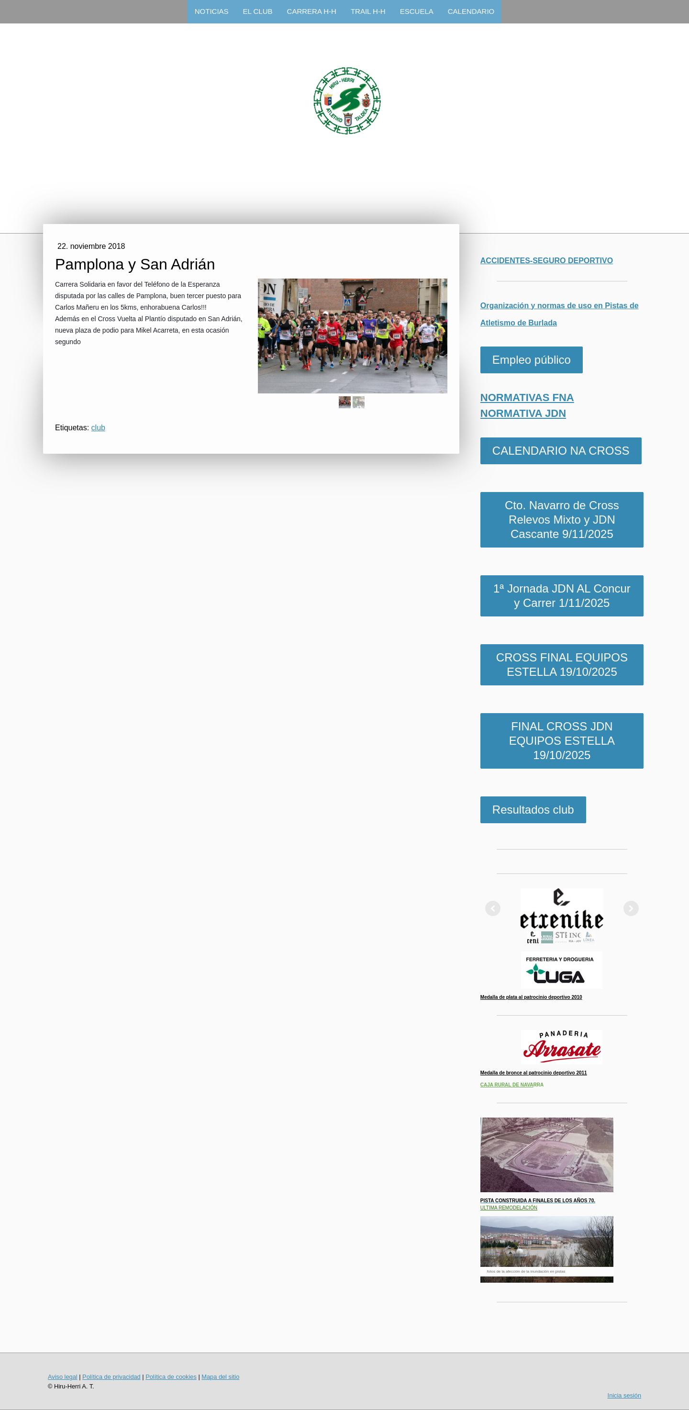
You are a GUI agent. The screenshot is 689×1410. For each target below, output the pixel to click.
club (98, 428)
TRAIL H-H (368, 11)
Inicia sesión (624, 1395)
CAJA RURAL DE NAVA (506, 1084)
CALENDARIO (471, 11)
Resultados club (533, 809)
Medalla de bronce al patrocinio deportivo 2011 (533, 1072)
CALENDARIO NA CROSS (561, 450)
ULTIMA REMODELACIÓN (508, 1207)
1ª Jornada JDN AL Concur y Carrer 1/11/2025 (562, 595)
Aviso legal (63, 1376)
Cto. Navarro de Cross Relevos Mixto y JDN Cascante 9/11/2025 (562, 519)
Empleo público (531, 359)
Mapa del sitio (220, 1376)
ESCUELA (416, 11)
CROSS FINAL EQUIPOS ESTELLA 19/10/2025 (562, 664)
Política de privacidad (111, 1376)
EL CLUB (258, 11)
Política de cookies (171, 1376)
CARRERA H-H (311, 11)
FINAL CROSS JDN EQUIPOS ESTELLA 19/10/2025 (562, 740)
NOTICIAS (212, 11)
